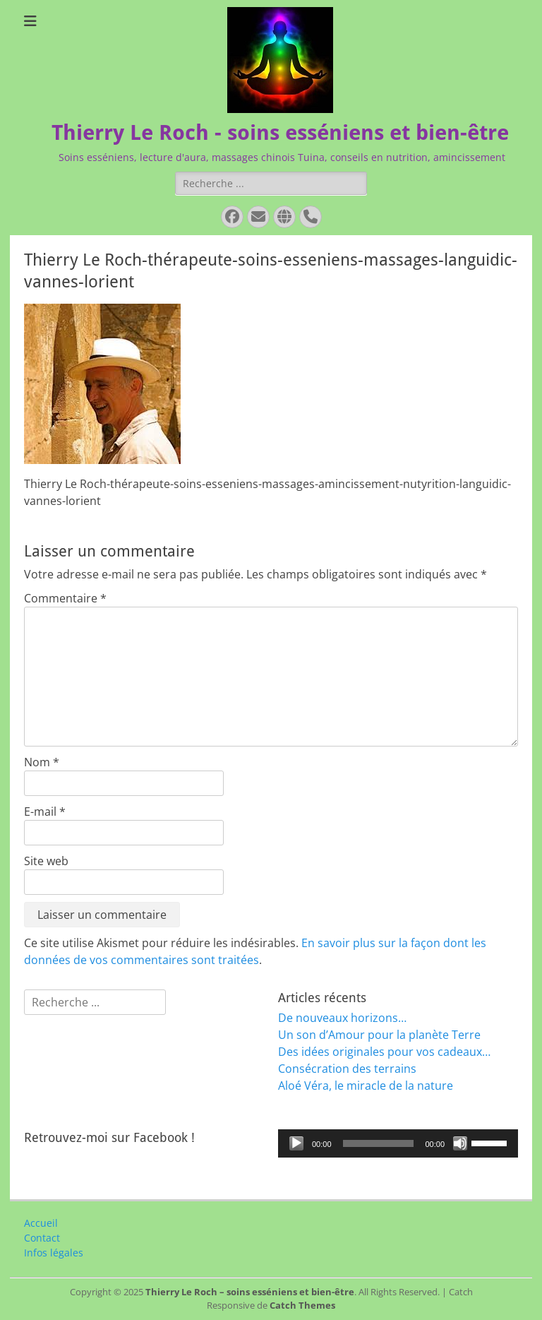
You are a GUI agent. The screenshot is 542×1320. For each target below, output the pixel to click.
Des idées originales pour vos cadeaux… (384, 1051)
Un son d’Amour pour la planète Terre (379, 1034)
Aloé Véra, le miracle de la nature (365, 1085)
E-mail (45, 811)
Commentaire (65, 598)
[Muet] (460, 1143)
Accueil (41, 1223)
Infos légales (53, 1252)
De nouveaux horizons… (342, 1017)
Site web (46, 861)
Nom (41, 762)
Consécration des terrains (347, 1068)
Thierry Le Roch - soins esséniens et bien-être (280, 132)
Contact (42, 1237)
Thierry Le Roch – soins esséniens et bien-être (249, 1291)
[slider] (378, 1143)
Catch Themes (302, 1305)
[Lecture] (296, 1143)
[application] (398, 1143)
